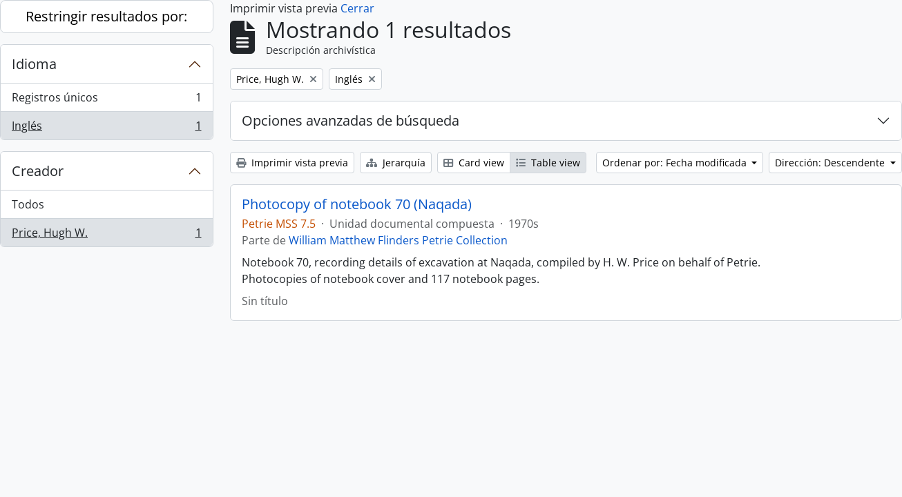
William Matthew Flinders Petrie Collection (398, 240)
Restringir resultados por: (106, 16)
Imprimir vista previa (292, 162)
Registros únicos (106, 100)
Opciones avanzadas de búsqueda (350, 120)
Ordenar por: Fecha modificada (675, 162)
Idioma (34, 64)
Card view (473, 162)
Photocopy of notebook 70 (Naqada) (357, 204)
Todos (28, 204)
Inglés (106, 128)
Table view (548, 162)
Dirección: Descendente (831, 162)
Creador (38, 171)
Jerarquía (395, 162)
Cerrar (357, 8)
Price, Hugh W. (106, 235)
